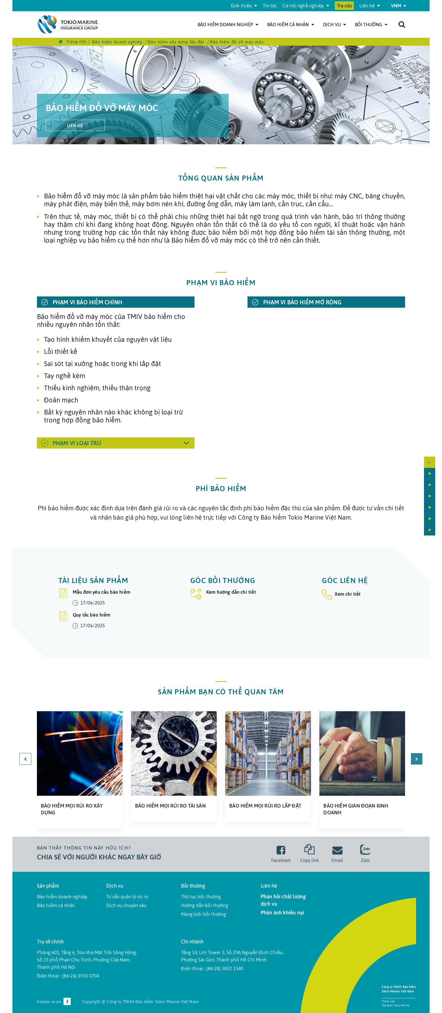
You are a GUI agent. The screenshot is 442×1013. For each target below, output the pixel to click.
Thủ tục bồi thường (201, 896)
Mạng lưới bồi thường (203, 914)
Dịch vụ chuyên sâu (126, 905)
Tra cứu (344, 5)
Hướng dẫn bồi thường (204, 905)
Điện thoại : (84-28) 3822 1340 (212, 968)
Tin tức (270, 5)
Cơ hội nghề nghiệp (305, 5)
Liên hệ (369, 5)
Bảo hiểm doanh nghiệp (228, 24)
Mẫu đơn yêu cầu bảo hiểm (94, 593)
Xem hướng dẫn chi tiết (223, 594)
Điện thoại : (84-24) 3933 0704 (68, 976)
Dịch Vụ (334, 24)
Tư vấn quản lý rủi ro (127, 896)
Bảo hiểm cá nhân (290, 24)
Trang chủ (73, 41)
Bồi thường (371, 24)
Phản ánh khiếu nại (282, 913)
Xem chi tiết (341, 594)
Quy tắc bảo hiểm (84, 616)
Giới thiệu (244, 5)
